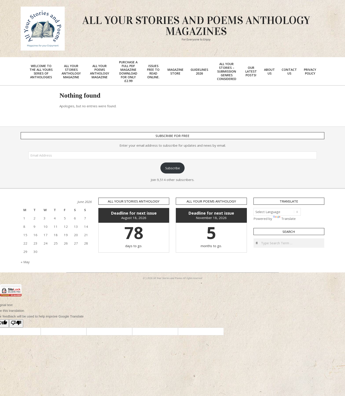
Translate (284, 218)
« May (25, 262)
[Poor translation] (16, 323)
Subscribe (172, 168)
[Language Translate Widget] (277, 212)
